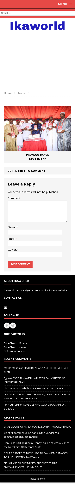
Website (13, 250)
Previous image (37, 155)
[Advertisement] (37, 58)
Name (12, 227)
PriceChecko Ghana (15, 343)
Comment (14, 198)
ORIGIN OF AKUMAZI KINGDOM (51, 388)
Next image (37, 159)
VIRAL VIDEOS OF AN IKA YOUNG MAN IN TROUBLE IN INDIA (37, 426)
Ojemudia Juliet (13, 394)
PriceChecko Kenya (15, 347)
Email (11, 239)
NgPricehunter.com (15, 351)
